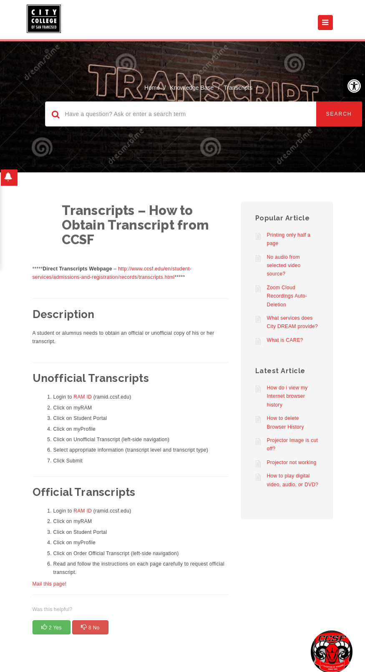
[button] (354, 86)
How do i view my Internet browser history (287, 396)
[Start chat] (331, 651)
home (152, 87)
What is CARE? (285, 340)
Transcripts (238, 87)
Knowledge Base (192, 87)
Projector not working (292, 462)
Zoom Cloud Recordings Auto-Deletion (287, 296)
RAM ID (82, 397)
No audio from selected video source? (284, 265)
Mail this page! (50, 584)
